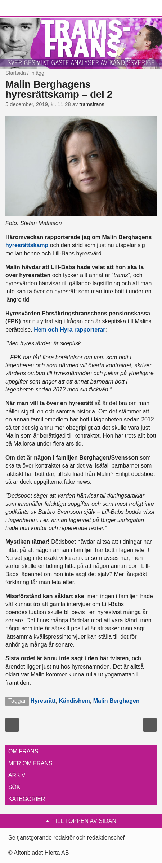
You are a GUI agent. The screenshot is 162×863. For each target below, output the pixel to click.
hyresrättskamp (26, 245)
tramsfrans (91, 104)
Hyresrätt (42, 701)
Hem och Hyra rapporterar (69, 330)
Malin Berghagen (116, 701)
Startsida (15, 73)
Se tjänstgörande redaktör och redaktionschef (66, 837)
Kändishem (74, 701)
